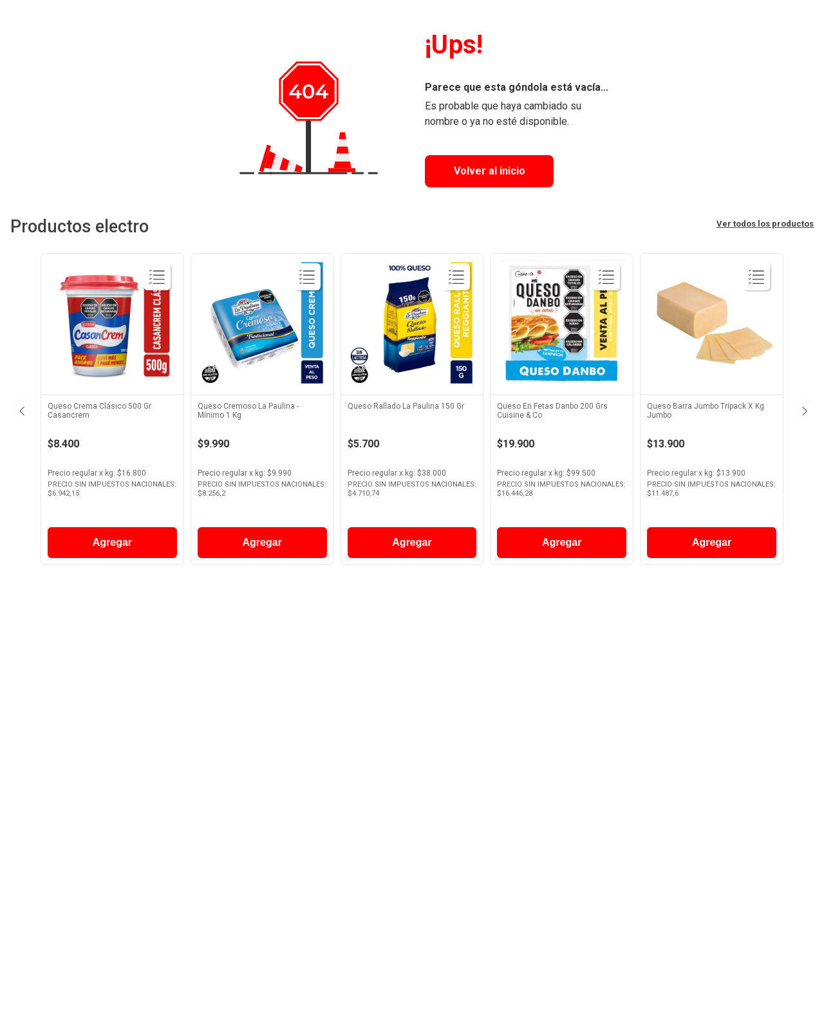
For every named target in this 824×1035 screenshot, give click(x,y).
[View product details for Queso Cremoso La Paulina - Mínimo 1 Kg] (262, 412)
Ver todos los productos (765, 223)
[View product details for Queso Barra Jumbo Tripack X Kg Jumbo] (712, 412)
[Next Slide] (803, 408)
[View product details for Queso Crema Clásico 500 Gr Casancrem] (112, 412)
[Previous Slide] (20, 408)
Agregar (112, 542)
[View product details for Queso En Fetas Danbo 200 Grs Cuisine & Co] (562, 412)
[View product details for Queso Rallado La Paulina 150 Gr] (412, 412)
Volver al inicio (489, 171)
